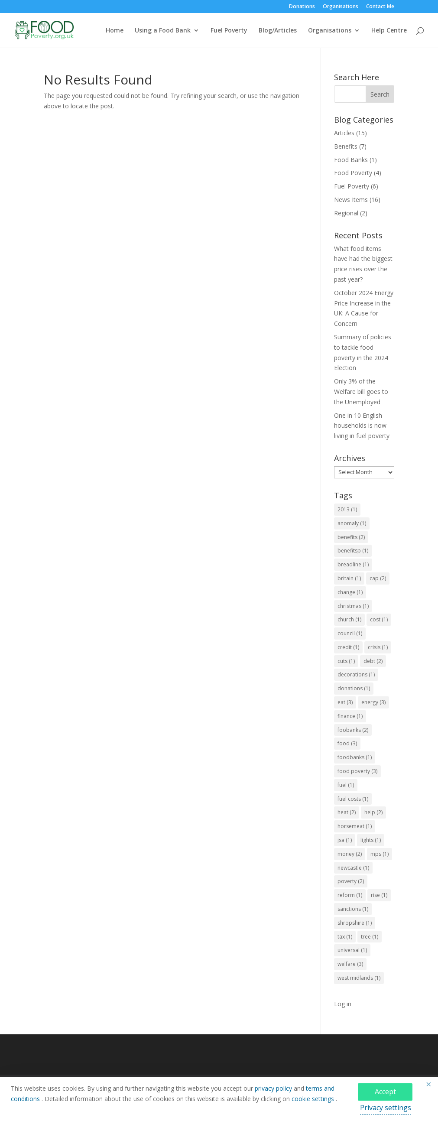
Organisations (340, 7)
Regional (346, 213)
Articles (344, 133)
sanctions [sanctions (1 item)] (352, 909)
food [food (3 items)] (347, 743)
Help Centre (389, 30)
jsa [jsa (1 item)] (344, 840)
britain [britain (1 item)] (349, 578)
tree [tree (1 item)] (369, 936)
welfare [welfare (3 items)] (350, 964)
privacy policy (274, 1088)
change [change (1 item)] (350, 592)
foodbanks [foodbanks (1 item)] (354, 757)
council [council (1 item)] (349, 633)
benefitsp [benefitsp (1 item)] (352, 550)
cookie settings (314, 1099)
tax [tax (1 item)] (344, 936)
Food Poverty (353, 173)
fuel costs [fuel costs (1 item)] (352, 799)
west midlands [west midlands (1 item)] (358, 977)
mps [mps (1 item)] (379, 854)
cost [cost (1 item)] (379, 619)
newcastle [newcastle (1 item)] (353, 867)
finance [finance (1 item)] (350, 716)
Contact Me (380, 7)
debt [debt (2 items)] (373, 661)
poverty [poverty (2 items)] (350, 881)
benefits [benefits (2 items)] (351, 537)
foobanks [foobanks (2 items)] (352, 730)
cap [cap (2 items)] (378, 578)
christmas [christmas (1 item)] (353, 606)
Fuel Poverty (229, 30)
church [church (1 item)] (349, 619)
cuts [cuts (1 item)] (346, 661)
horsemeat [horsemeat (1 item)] (354, 826)
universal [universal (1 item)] (352, 950)
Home (114, 30)
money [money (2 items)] (349, 854)
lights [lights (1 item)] (370, 840)
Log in (342, 1004)
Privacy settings (385, 1107)
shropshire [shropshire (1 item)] (354, 922)
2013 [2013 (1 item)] (347, 509)
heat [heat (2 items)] (346, 812)
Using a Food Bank (163, 30)
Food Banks (351, 160)
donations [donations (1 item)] (353, 688)
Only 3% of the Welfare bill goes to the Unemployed (361, 391)
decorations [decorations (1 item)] (356, 674)
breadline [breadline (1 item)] (353, 564)
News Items (351, 199)
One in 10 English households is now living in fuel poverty (361, 425)
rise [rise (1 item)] (379, 895)
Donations (302, 7)
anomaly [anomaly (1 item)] (351, 523)
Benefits (345, 146)
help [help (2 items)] (373, 812)
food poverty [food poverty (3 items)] (357, 771)
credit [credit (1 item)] (348, 647)
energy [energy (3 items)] (373, 702)
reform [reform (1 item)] (349, 895)
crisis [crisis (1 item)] (378, 647)
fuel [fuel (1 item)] (345, 785)
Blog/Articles (278, 30)
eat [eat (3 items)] (345, 702)
